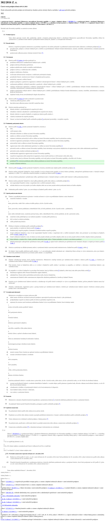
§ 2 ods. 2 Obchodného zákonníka (10, 496)
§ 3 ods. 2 (20, 168)
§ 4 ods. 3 (47, 241)
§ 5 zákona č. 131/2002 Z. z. (56, 488)
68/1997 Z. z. (15, 488)
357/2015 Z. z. (10, 508)
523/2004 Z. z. (10, 481)
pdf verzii (62, 10)
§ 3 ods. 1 (20, 126)
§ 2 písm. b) (20, 99)
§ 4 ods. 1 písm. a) (19, 234)
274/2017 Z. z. (10, 484)
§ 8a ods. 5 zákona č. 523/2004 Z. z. (11, 502)
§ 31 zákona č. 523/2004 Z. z (9, 511)
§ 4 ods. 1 (80, 247)
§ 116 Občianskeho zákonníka (9, 505)
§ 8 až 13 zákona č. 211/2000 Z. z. (10, 519)
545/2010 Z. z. (72, 21)
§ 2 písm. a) (20, 60)
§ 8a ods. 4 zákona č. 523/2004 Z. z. (11, 499)
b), (26, 234)
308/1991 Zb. (9, 492)
